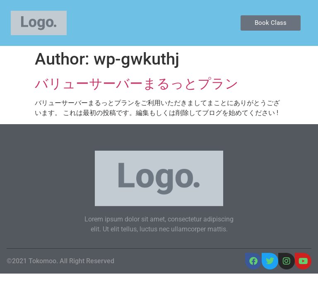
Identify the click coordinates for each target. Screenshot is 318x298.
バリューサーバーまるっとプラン (136, 83)
